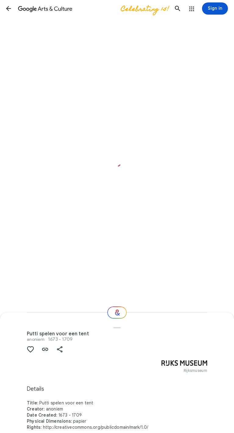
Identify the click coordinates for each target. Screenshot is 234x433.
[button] (8, 8)
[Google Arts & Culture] (93, 8)
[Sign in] (215, 8)
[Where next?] (117, 312)
